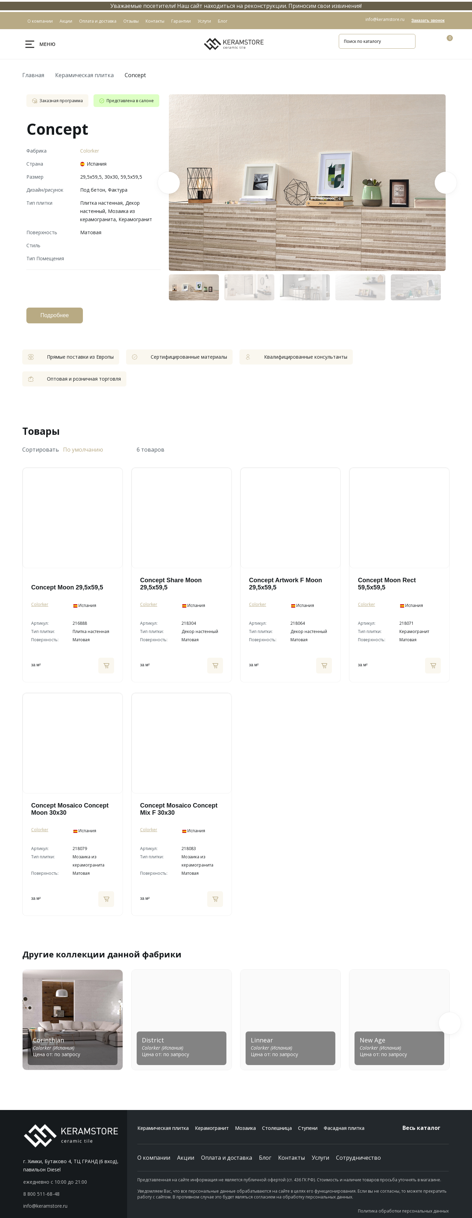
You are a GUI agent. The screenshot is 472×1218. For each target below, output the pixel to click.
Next (446, 183)
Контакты (291, 1157)
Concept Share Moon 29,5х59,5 (171, 584)
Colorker (89, 150)
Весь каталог (425, 1128)
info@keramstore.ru (385, 19)
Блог (265, 1157)
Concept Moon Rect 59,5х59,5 (387, 584)
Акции (185, 1157)
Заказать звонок (428, 20)
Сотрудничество (358, 1157)
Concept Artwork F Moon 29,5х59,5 (285, 584)
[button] (450, 1023)
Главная (33, 75)
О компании (153, 1157)
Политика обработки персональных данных (403, 1211)
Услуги (320, 1157)
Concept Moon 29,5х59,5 (67, 587)
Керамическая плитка (84, 75)
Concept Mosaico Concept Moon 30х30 (70, 809)
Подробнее (54, 315)
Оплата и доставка (226, 1157)
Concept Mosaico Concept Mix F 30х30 (179, 809)
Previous (169, 183)
